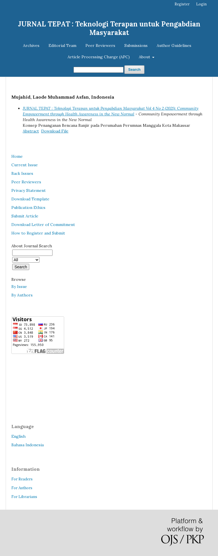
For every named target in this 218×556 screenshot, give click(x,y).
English (18, 436)
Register (182, 4)
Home (17, 156)
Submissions (136, 45)
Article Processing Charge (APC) (99, 56)
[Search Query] (98, 70)
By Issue (19, 286)
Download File (54, 131)
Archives (31, 45)
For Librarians (24, 496)
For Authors (21, 488)
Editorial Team (62, 45)
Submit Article (24, 216)
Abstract (31, 131)
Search (134, 69)
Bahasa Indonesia (27, 444)
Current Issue (24, 164)
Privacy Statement (28, 190)
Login (201, 4)
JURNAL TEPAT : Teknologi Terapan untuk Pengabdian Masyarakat (109, 28)
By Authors (22, 295)
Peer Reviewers (100, 45)
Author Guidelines (174, 45)
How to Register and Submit (38, 233)
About (145, 56)
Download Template (30, 199)
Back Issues (22, 173)
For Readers (22, 479)
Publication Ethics (28, 207)
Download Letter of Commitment (43, 224)
